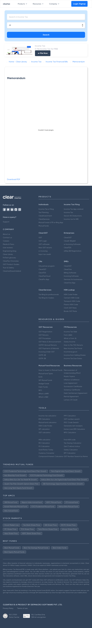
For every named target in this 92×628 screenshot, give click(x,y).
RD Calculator (44, 443)
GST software (44, 244)
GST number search (72, 419)
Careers (6, 241)
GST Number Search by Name (76, 456)
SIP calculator (44, 429)
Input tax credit (45, 254)
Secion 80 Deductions (73, 216)
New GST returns (45, 248)
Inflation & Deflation (72, 380)
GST (40, 237)
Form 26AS (68, 335)
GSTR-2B (42, 355)
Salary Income (69, 342)
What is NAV (43, 397)
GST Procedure (45, 338)
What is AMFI (44, 394)
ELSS (40, 377)
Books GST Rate (70, 311)
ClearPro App (44, 279)
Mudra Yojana (69, 376)
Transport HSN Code (72, 301)
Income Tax (68, 212)
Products (23, 4)
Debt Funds (43, 387)
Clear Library (8, 254)
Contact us (7, 237)
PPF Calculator (70, 416)
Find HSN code (69, 440)
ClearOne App (69, 283)
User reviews (8, 248)
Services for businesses (73, 279)
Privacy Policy (8, 608)
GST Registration (45, 332)
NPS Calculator (70, 432)
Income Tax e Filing (46, 209)
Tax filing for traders (46, 298)
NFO (40, 390)
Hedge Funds (44, 384)
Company (54, 4)
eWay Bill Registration (72, 251)
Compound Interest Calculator (51, 456)
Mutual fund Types (46, 373)
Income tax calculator (47, 416)
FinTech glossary (9, 258)
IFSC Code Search (71, 422)
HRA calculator (44, 440)
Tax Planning (44, 212)
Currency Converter (46, 453)
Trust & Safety (8, 268)
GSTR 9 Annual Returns (48, 345)
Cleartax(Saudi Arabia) (12, 271)
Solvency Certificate (72, 390)
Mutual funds (44, 226)
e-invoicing (43, 251)
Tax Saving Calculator (72, 443)
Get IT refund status (72, 446)
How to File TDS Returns (73, 345)
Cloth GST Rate (70, 308)
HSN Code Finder (70, 294)
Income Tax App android (73, 209)
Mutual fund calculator (47, 422)
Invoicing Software (71, 276)
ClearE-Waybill (69, 241)
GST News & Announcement (50, 342)
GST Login (43, 241)
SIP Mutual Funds (45, 380)
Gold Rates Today (46, 450)
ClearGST (68, 237)
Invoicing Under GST (47, 352)
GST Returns (44, 335)
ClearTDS (67, 248)
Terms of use (22, 608)
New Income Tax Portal (73, 348)
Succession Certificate (73, 386)
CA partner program (47, 266)
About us (6, 234)
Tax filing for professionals (49, 294)
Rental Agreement (71, 396)
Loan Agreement (70, 383)
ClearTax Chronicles (11, 261)
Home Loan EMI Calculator (74, 429)
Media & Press (8, 244)
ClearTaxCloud (44, 276)
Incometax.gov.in (70, 352)
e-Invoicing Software (72, 244)
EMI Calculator (44, 419)
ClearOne (68, 269)
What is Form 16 (70, 338)
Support (6, 222)
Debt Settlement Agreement (75, 393)
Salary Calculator (71, 450)
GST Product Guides (11, 264)
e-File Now (43, 53)
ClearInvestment (45, 216)
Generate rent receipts (73, 426)
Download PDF (13, 179)
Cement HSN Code (71, 298)
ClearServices (44, 219)
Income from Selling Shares (75, 355)
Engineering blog (9, 251)
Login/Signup (79, 4)
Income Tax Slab (70, 332)
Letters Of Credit (71, 400)
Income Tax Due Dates (73, 358)
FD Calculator (44, 446)
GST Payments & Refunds (49, 348)
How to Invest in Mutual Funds (50, 370)
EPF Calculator (69, 453)
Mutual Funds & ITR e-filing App (51, 222)
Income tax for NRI (71, 219)
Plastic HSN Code (71, 304)
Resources (38, 4)
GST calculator (44, 432)
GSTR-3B (42, 358)
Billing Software (70, 273)
